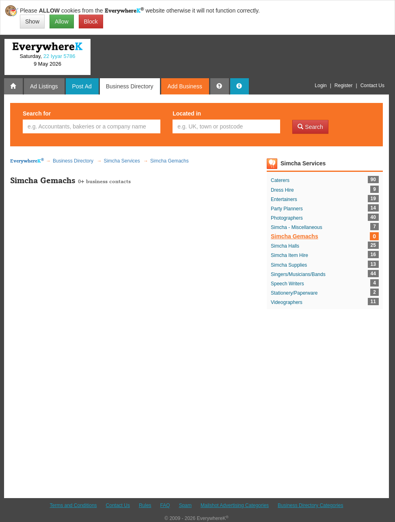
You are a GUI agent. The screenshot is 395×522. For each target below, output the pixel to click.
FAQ (165, 505)
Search (310, 127)
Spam (185, 505)
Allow (61, 21)
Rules (145, 505)
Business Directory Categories (310, 505)
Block (91, 21)
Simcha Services (303, 163)
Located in (187, 113)
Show (32, 21)
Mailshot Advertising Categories (235, 505)
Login (320, 85)
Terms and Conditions (73, 505)
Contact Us (118, 505)
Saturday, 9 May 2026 (47, 60)
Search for (37, 113)
